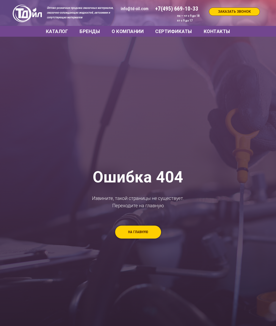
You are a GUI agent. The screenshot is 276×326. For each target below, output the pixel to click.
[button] (234, 12)
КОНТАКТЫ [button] (217, 31)
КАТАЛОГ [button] (57, 31)
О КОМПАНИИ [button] (128, 31)
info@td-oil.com (134, 8)
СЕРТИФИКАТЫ (173, 31)
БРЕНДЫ (90, 31)
